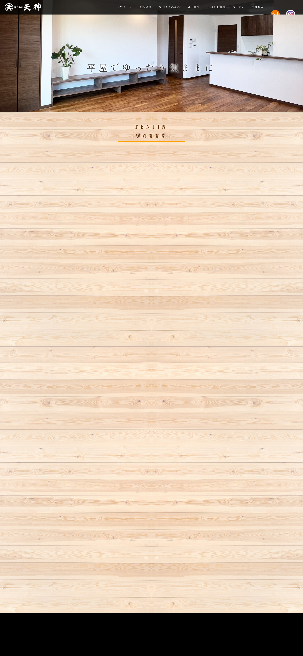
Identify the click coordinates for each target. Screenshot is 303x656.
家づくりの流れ (169, 7)
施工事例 (194, 7)
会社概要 (258, 7)
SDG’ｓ (238, 7)
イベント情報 (216, 7)
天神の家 (145, 7)
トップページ (123, 7)
